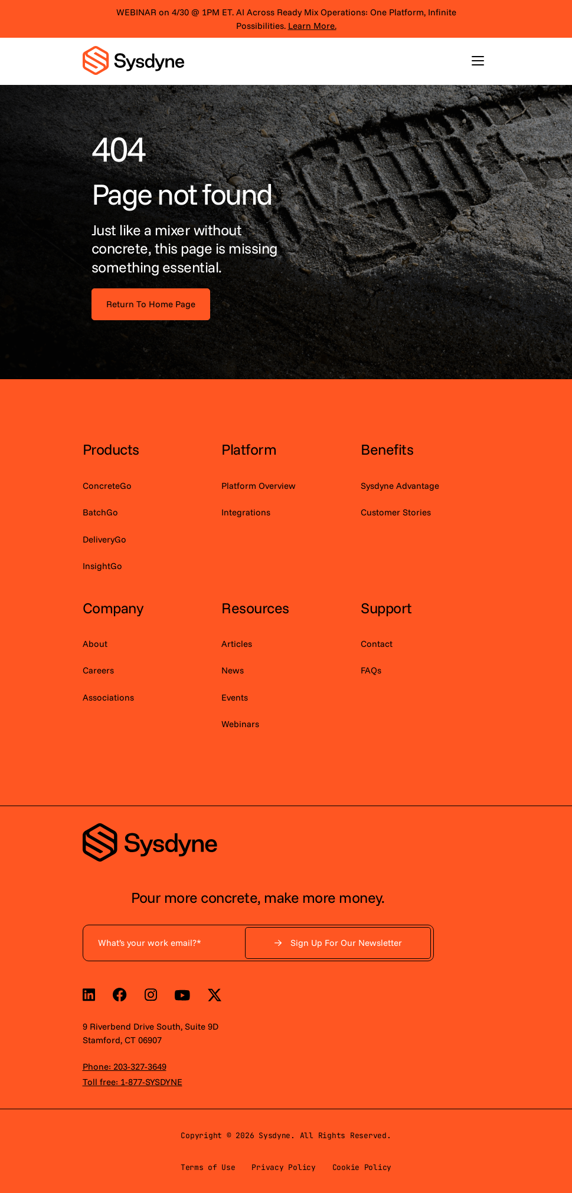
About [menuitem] (95, 643)
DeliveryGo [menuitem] (104, 539)
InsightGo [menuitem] (102, 565)
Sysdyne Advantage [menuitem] (400, 485)
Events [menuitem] (234, 697)
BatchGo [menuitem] (100, 512)
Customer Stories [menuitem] (396, 512)
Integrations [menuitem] (245, 512)
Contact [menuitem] (377, 643)
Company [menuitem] (113, 608)
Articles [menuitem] (236, 643)
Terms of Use (208, 1167)
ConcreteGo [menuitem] (107, 485)
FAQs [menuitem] (371, 670)
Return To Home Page (150, 304)
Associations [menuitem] (108, 697)
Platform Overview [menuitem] (258, 485)
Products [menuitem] (111, 449)
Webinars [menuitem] (240, 723)
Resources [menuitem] (255, 608)
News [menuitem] (232, 670)
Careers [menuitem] (98, 670)
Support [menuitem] (386, 608)
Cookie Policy (362, 1167)
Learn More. (312, 25)
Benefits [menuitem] (387, 449)
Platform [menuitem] (248, 449)
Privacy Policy (283, 1167)
